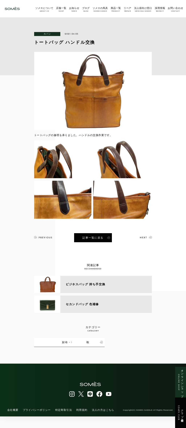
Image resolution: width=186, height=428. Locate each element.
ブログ (86, 9)
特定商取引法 (63, 421)
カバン (47, 34)
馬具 (60, 341)
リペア (127, 9)
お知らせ (74, 9)
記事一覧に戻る (96, 237)
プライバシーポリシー (37, 421)
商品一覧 (116, 9)
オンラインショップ (181, 382)
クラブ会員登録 (181, 412)
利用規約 (82, 421)
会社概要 (13, 421)
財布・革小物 (137, 341)
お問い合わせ (175, 9)
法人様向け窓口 (143, 9)
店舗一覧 (61, 9)
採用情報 (160, 9)
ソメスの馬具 (100, 9)
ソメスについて (44, 9)
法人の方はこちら (103, 421)
